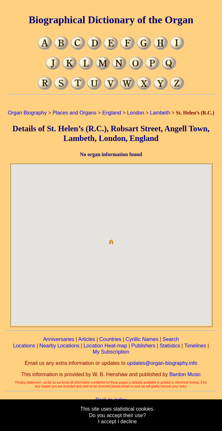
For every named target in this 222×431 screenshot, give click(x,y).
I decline (127, 421)
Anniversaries (58, 339)
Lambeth (160, 112)
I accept (107, 421)
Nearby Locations (59, 345)
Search (170, 339)
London (135, 112)
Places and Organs (74, 112)
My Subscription (111, 352)
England (111, 112)
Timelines (195, 345)
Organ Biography (27, 112)
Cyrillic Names (141, 339)
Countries (110, 339)
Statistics (170, 345)
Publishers (143, 345)
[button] (111, 239)
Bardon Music (185, 374)
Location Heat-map (105, 345)
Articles (86, 339)
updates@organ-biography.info (162, 363)
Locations (24, 345)
